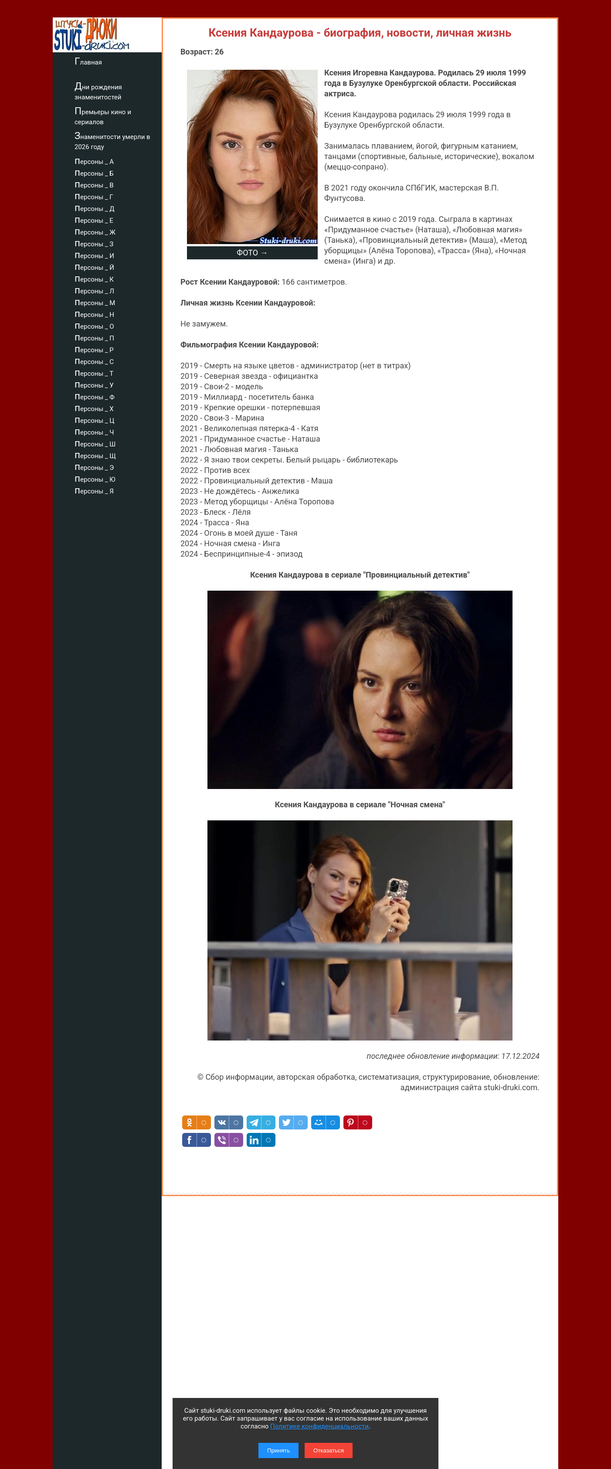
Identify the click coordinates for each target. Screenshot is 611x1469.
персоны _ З (94, 242)
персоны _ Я (94, 490)
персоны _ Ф (95, 395)
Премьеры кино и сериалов (103, 115)
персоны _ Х (94, 407)
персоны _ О (94, 325)
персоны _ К (94, 278)
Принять (278, 1450)
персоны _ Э (94, 466)
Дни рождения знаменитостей (98, 91)
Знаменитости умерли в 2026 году (112, 140)
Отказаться (328, 1450)
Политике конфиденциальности (319, 1426)
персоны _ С (94, 360)
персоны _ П (94, 337)
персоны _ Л (94, 290)
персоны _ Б (94, 172)
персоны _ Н (94, 313)
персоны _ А (94, 160)
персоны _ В (94, 184)
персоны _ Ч (94, 431)
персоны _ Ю (95, 478)
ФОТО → (252, 252)
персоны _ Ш (95, 443)
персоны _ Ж (95, 231)
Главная (88, 61)
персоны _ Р (94, 348)
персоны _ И (94, 254)
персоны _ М (95, 301)
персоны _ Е (94, 219)
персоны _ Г (94, 195)
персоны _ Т (94, 372)
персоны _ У (94, 384)
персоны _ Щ (95, 454)
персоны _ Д (95, 207)
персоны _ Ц (94, 419)
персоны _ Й (94, 266)
